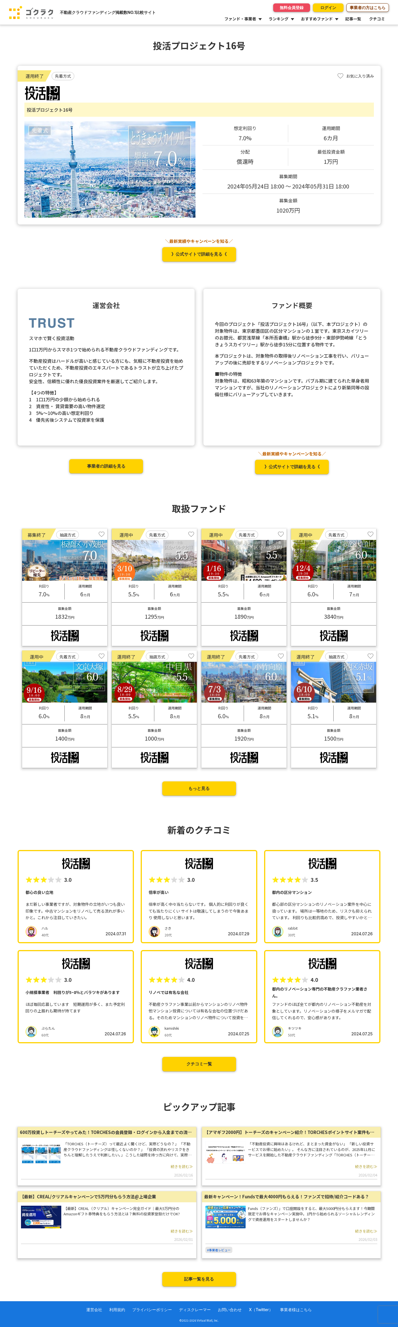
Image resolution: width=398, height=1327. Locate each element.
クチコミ (377, 19)
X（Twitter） (261, 1309)
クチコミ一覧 (199, 1064)
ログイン (325, 7)
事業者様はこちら (296, 1309)
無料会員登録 (285, 7)
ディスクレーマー (195, 1309)
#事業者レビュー (219, 1250)
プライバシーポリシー (152, 1309)
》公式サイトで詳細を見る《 (199, 254)
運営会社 (94, 1309)
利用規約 (117, 1309)
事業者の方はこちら (368, 7)
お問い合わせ (230, 1309)
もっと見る (199, 788)
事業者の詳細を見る (106, 466)
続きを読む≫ (182, 1166)
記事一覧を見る (199, 1279)
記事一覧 (353, 19)
